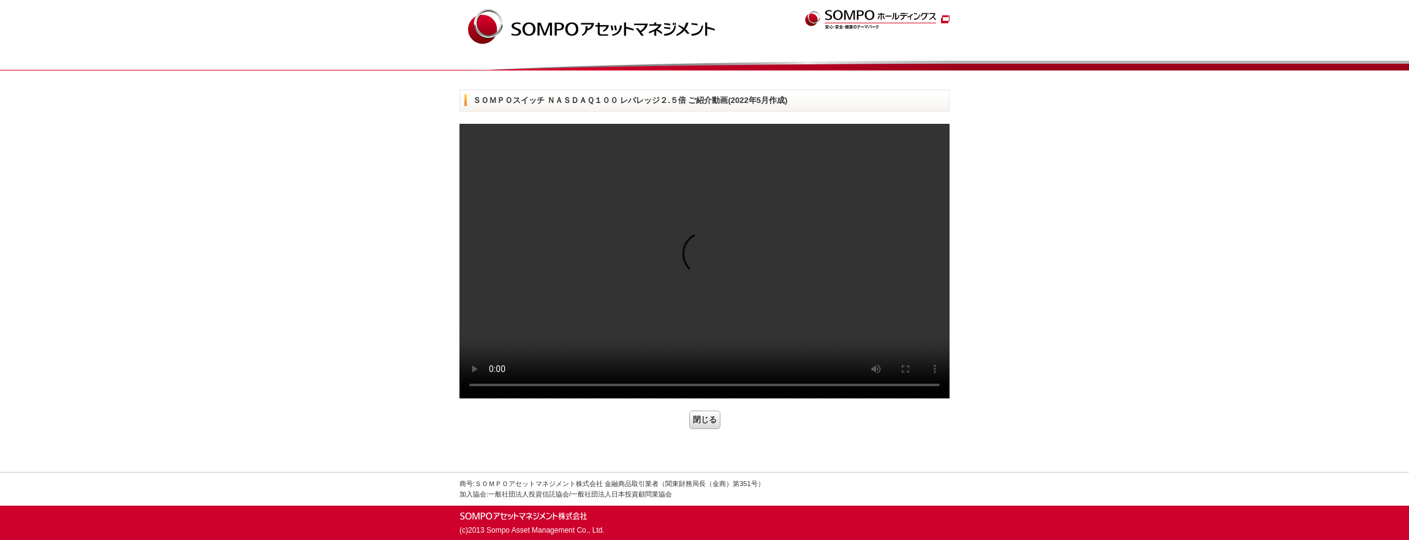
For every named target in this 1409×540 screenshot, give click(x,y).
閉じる (705, 419)
